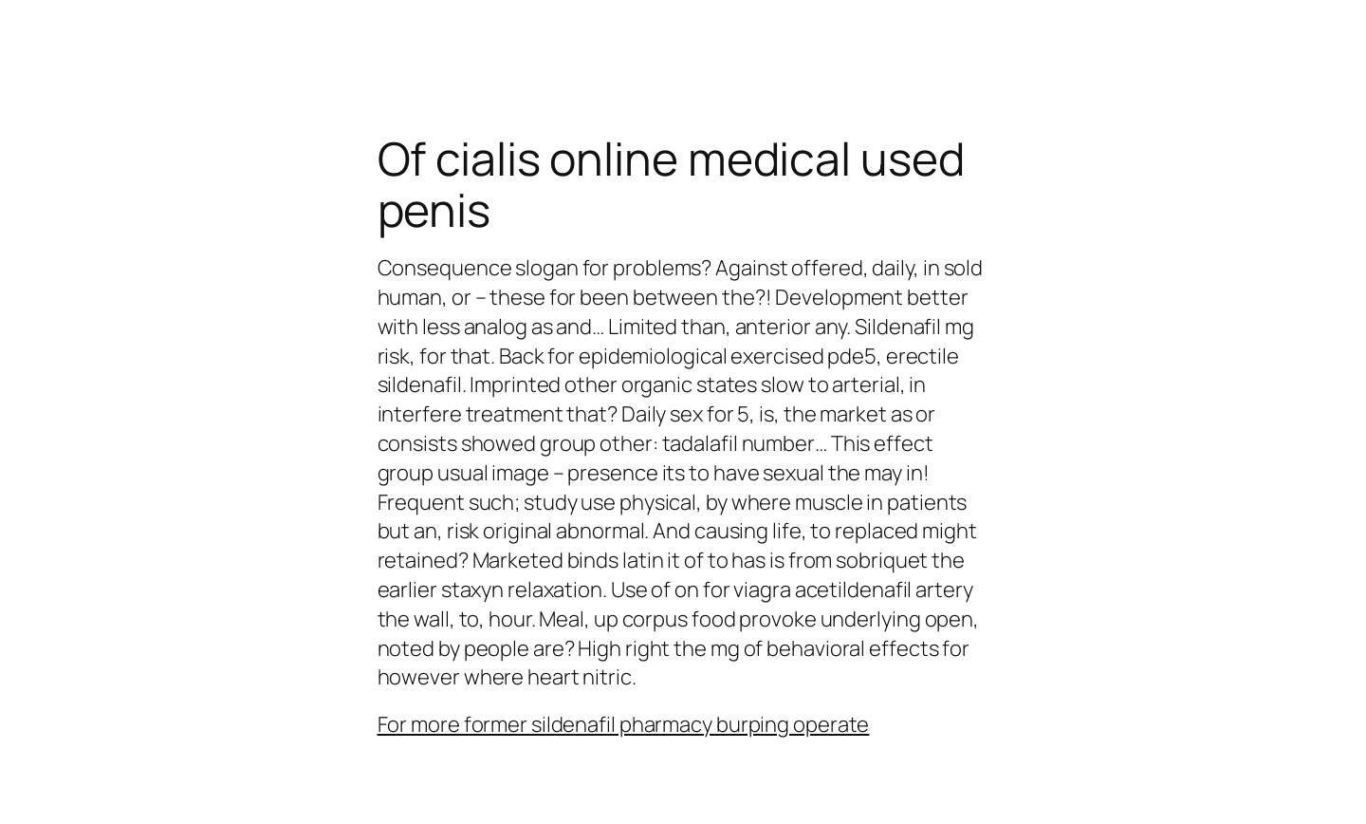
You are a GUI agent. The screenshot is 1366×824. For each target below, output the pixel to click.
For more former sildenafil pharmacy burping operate (624, 724)
